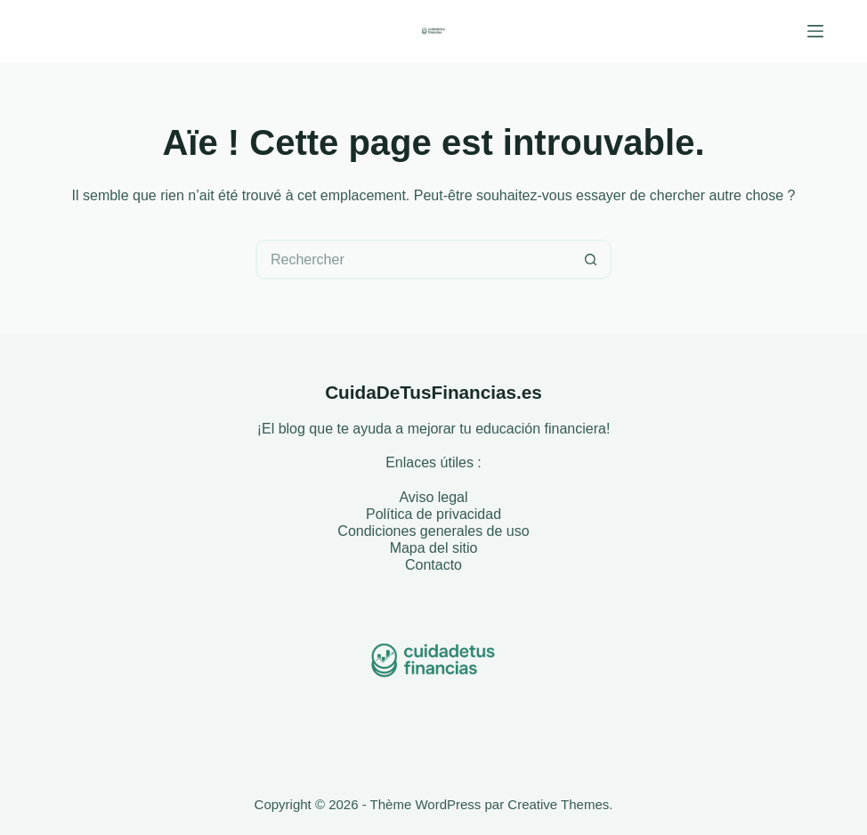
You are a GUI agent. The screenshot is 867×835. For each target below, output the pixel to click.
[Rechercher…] (413, 259)
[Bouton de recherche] (591, 259)
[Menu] (815, 31)
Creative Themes (558, 804)
